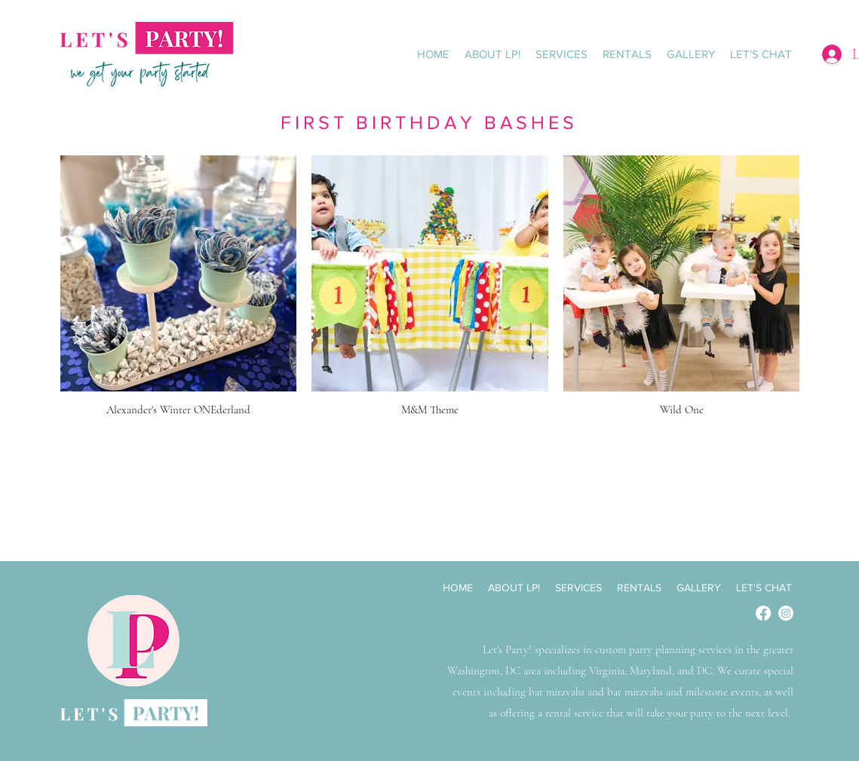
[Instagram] (785, 613)
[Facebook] (763, 613)
